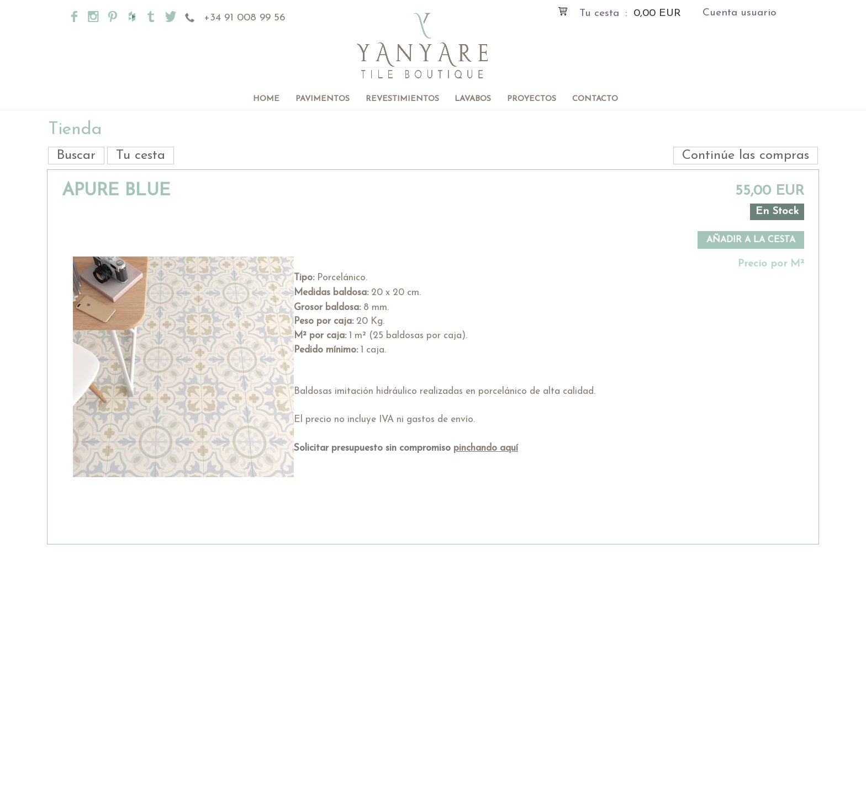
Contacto (595, 99)
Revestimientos (402, 99)
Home (266, 99)
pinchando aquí (485, 448)
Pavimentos (322, 99)
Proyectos (531, 99)
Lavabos (473, 99)
